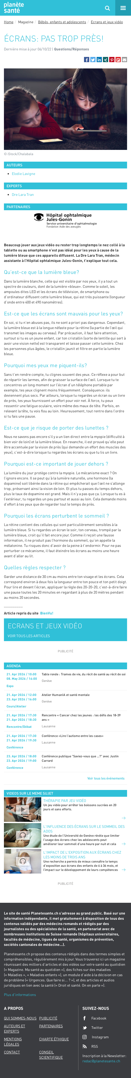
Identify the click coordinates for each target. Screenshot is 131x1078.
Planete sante (13, 8)
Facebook (94, 1018)
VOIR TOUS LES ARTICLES (29, 636)
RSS (90, 1046)
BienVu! (46, 613)
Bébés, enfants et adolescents (62, 22)
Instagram (95, 1037)
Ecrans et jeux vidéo (107, 22)
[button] (86, 59)
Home (8, 22)
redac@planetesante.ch (101, 1061)
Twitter (92, 1027)
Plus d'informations (20, 994)
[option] (65, 221)
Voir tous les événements (105, 778)
